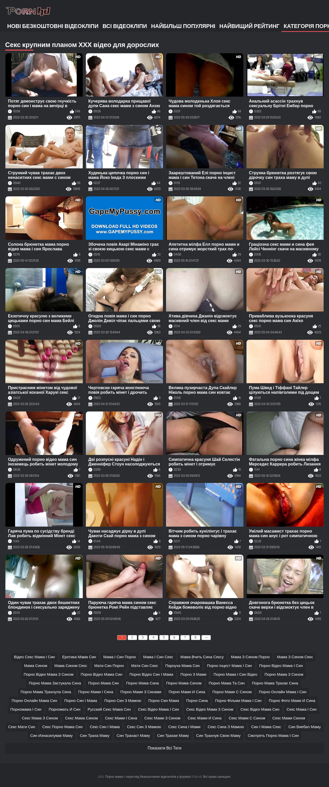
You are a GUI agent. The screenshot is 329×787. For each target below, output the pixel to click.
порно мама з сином (283, 674)
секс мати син (21, 727)
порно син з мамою (122, 700)
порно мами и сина (187, 692)
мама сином (35, 665)
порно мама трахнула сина (46, 692)
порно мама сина (142, 683)
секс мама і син (302, 709)
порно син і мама (80, 700)
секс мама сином (81, 718)
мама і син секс (158, 657)
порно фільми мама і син (238, 700)
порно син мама (163, 700)
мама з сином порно (250, 657)
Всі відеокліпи (125, 26)
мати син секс (144, 665)
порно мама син (103, 683)
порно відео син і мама (151, 674)
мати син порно (109, 665)
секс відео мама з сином (209, 709)
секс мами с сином (247, 718)
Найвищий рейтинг (250, 26)
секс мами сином (288, 718)
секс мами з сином (162, 718)
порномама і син (25, 709)
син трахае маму (173, 735)
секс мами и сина (205, 718)
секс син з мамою (144, 727)
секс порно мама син (62, 727)
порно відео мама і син (281, 665)
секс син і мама (105, 727)
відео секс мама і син (34, 657)
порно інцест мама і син (229, 665)
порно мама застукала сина (55, 683)
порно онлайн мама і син (282, 692)
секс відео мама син (260, 709)
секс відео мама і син (158, 709)
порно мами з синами (140, 692)
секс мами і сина (121, 718)
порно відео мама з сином (49, 674)
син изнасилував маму (51, 735)
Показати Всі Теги (164, 748)
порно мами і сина (95, 692)
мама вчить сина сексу (202, 657)
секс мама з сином (40, 718)
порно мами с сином (232, 692)
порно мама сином (184, 683)
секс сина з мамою (226, 727)
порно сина (197, 700)
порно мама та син (227, 683)
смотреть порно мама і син (273, 735)
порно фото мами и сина (292, 700)
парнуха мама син (182, 665)
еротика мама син (79, 657)
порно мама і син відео (235, 674)
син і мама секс (266, 727)
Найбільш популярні (183, 26)
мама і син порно (119, 657)
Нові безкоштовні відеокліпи (52, 26)
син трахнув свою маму (218, 735)
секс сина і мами (184, 727)
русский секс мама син (109, 709)
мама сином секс (70, 665)
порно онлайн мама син (34, 700)
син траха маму (94, 735)
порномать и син (64, 709)
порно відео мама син (101, 674)
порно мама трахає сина (275, 683)
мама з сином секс (295, 657)
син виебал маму (304, 727)
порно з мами (193, 674)
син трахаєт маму (133, 735)
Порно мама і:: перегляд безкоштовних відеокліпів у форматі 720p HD (153, 777)
